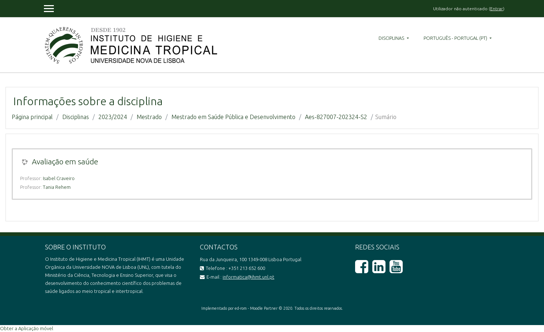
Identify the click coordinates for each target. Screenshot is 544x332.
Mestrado (149, 117)
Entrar (496, 8)
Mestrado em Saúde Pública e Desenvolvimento (233, 117)
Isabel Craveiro (59, 178)
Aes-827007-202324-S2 (336, 117)
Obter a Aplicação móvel (26, 328)
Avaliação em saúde (65, 161)
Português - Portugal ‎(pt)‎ (456, 38)
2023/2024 (112, 117)
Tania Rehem (57, 187)
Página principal (32, 117)
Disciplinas (392, 38)
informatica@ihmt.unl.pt (248, 276)
